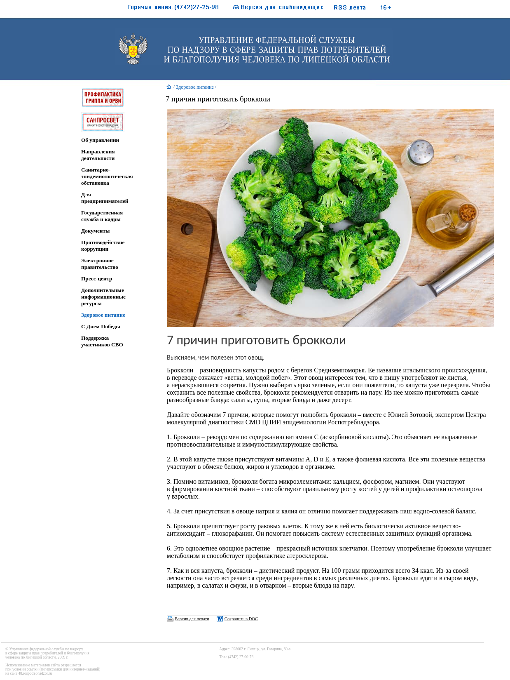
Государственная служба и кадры (102, 215)
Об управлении (100, 140)
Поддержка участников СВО (102, 341)
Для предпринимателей (105, 197)
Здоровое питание (103, 315)
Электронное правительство (99, 263)
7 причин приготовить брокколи (218, 98)
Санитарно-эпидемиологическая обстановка (107, 176)
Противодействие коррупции (102, 245)
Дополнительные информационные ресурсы (103, 296)
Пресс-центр (96, 278)
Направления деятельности (98, 154)
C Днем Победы (100, 326)
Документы (95, 231)
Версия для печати (192, 618)
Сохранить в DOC (241, 618)
